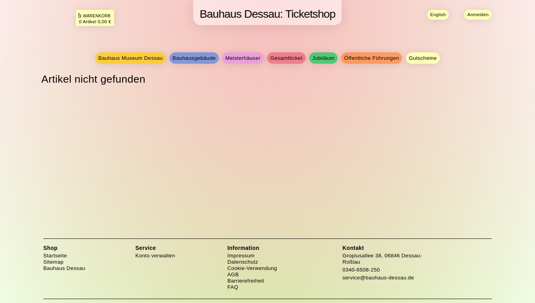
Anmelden (478, 14)
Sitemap (53, 262)
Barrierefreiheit (245, 281)
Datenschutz (242, 262)
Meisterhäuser (242, 58)
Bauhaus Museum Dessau (130, 58)
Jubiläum (323, 58)
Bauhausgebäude (194, 58)
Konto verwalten (155, 256)
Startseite (55, 256)
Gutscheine (423, 58)
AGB (233, 274)
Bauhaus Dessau (64, 268)
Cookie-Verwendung (252, 268)
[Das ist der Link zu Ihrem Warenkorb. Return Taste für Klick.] (95, 17)
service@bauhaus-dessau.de (378, 278)
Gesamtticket (286, 58)
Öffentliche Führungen (371, 58)
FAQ (232, 287)
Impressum (241, 256)
